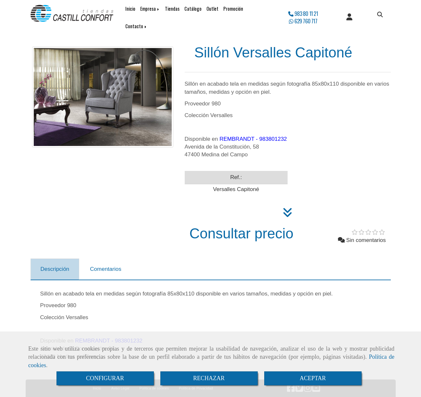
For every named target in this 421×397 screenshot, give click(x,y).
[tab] (55, 269)
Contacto (136, 26)
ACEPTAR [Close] (313, 378)
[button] (349, 17)
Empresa (150, 8)
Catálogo (193, 8)
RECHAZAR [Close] (209, 378)
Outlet (212, 8)
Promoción (233, 8)
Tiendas (172, 8)
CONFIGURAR (105, 378)
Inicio (130, 8)
